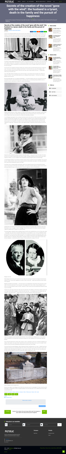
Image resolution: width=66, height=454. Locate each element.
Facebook (53, 88)
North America (18, 30)
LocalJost (9, 449)
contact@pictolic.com (9, 440)
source (5, 396)
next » (44, 411)
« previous (8, 411)
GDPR (58, 448)
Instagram (53, 95)
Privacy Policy (42, 448)
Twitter (52, 91)
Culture (14, 30)
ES (61, 1)
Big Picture (35, 433)
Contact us (7, 439)
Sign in (49, 435)
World (19, 1)
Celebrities (10, 30)
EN (59, 1)
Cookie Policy (53, 448)
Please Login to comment (26, 400)
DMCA (60, 448)
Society (24, 1)
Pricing (49, 1)
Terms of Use (48, 448)
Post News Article (41, 1)
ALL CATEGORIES (30, 1)
